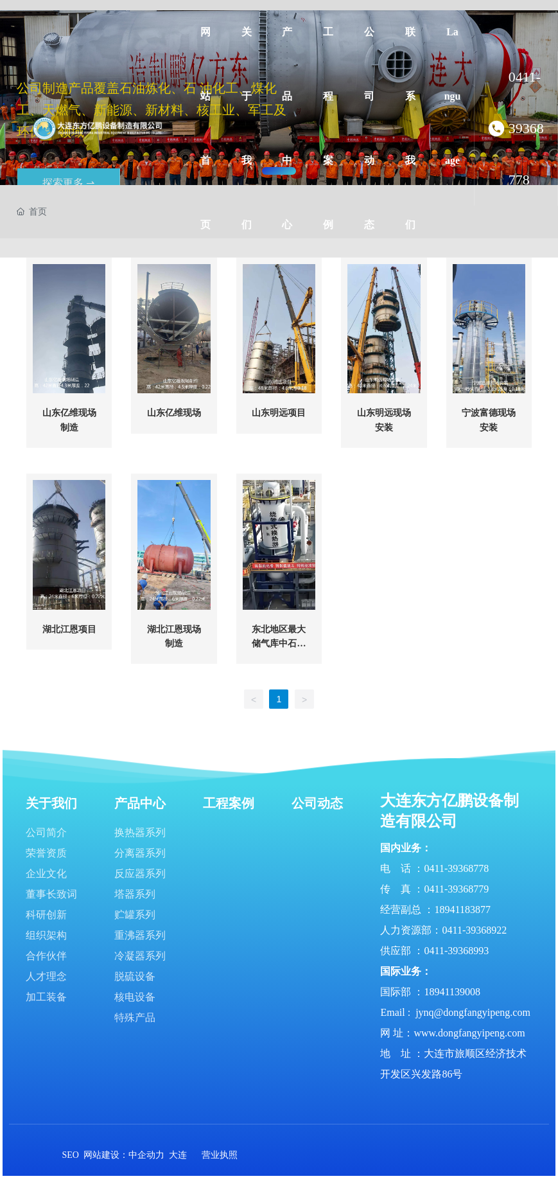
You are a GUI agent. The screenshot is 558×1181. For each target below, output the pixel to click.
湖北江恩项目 (69, 629)
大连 (178, 1155)
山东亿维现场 (174, 413)
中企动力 (146, 1155)
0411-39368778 (526, 128)
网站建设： (105, 1155)
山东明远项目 (279, 413)
